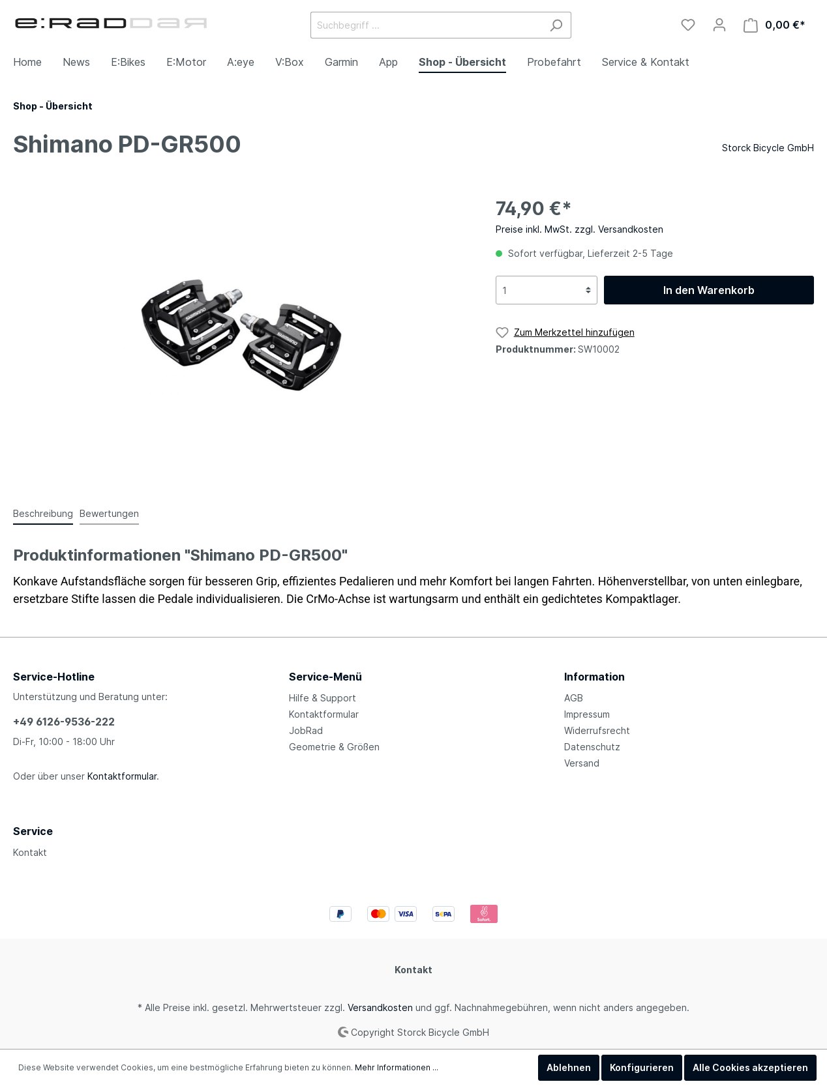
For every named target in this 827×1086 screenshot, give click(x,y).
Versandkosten (380, 1007)
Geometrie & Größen (334, 746)
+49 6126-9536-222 (64, 721)
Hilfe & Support (322, 697)
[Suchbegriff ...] (425, 25)
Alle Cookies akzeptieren (750, 1067)
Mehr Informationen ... (396, 1067)
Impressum (587, 714)
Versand (581, 763)
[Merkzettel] (688, 25)
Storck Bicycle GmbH (768, 147)
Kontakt (30, 852)
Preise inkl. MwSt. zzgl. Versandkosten (579, 229)
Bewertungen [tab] (109, 513)
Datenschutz (592, 746)
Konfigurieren (642, 1067)
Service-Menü (325, 676)
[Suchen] (556, 25)
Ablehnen (569, 1067)
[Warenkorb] (774, 25)
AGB (573, 697)
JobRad (306, 730)
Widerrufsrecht (597, 730)
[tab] (43, 513)
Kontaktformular (122, 776)
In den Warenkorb (709, 290)
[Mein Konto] (719, 25)
